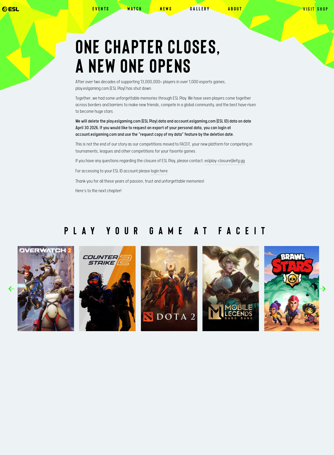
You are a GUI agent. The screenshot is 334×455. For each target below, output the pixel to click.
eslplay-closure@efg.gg (224, 160)
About (235, 8)
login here (159, 171)
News (166, 8)
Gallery (200, 8)
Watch (134, 8)
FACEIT (185, 144)
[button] (11, 288)
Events (100, 8)
